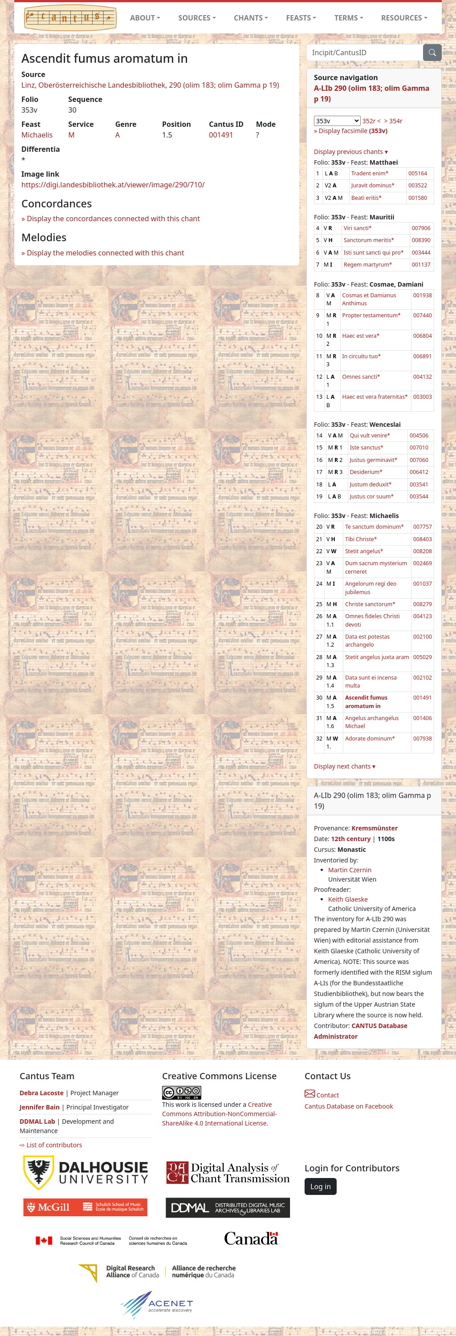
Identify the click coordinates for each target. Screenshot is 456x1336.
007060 (419, 460)
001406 (422, 718)
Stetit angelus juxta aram (377, 657)
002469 (422, 563)
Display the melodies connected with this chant (105, 253)
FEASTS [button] (298, 18)
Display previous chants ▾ (351, 151)
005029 (422, 657)
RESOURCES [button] (401, 18)
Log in (320, 1186)
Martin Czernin (349, 870)
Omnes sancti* (361, 377)
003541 (419, 484)
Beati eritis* (366, 198)
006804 (422, 336)
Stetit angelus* (364, 551)
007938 (422, 738)
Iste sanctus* (366, 447)
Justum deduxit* (371, 484)
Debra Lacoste (42, 1093)
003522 (417, 185)
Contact (322, 1095)
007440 (422, 315)
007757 (422, 526)
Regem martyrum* (368, 264)
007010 (419, 447)
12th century (350, 838)
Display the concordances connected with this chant (113, 218)
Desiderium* (366, 472)
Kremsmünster (374, 828)
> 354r (393, 121)
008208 (422, 551)
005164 (417, 173)
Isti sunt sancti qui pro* (373, 252)
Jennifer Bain (40, 1107)
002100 (422, 636)
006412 (419, 472)
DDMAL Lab (37, 1121)
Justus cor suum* (372, 496)
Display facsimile (353, 130)
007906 (421, 228)
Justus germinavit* (374, 460)
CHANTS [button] (248, 18)
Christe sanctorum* (370, 604)
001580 (417, 198)
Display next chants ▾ (344, 766)
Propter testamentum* (371, 315)
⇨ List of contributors (51, 1145)
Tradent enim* (369, 173)
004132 (422, 377)
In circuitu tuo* (361, 356)
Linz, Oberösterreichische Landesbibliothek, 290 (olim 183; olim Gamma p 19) (150, 85)
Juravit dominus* (373, 185)
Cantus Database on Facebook (349, 1106)
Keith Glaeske (348, 899)
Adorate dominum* (370, 738)
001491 (221, 135)
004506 (419, 435)
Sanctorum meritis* (369, 240)
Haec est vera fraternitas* (375, 397)
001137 (421, 264)
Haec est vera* (361, 336)
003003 (422, 397)
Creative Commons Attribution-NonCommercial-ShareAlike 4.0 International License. (219, 1113)
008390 (421, 240)
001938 (422, 295)
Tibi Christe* (361, 539)
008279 (422, 604)
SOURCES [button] (195, 18)
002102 (422, 677)
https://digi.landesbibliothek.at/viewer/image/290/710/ (113, 185)
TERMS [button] (346, 18)
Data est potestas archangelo (367, 640)
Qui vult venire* (370, 435)
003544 (419, 496)
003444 (421, 252)
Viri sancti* (357, 228)
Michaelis (37, 135)
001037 (422, 583)
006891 (422, 356)
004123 (422, 616)
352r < (371, 121)
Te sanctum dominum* (374, 526)
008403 (422, 539)
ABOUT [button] (142, 18)
